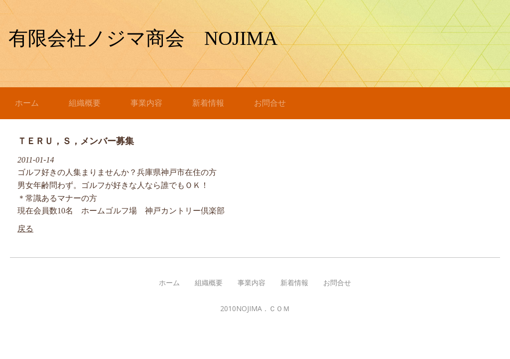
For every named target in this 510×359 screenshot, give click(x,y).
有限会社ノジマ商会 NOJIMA (142, 38)
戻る (25, 228)
